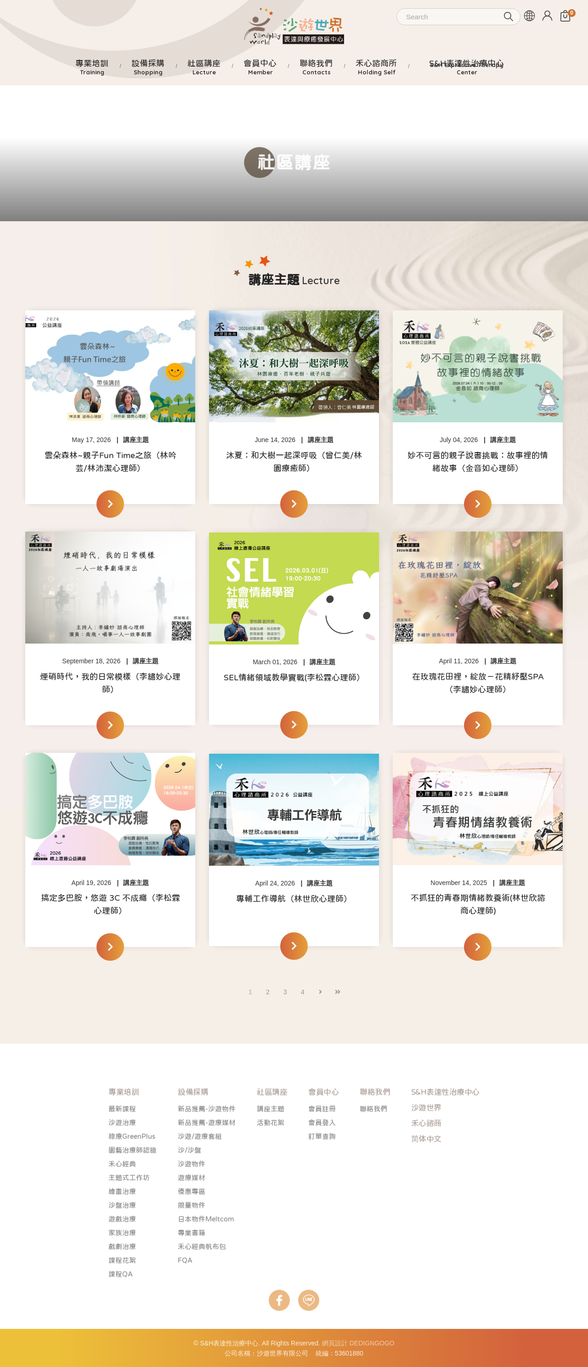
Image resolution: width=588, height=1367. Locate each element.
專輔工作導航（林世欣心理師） (294, 899)
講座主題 (136, 439)
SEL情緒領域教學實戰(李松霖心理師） (294, 677)
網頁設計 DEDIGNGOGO (358, 1343)
